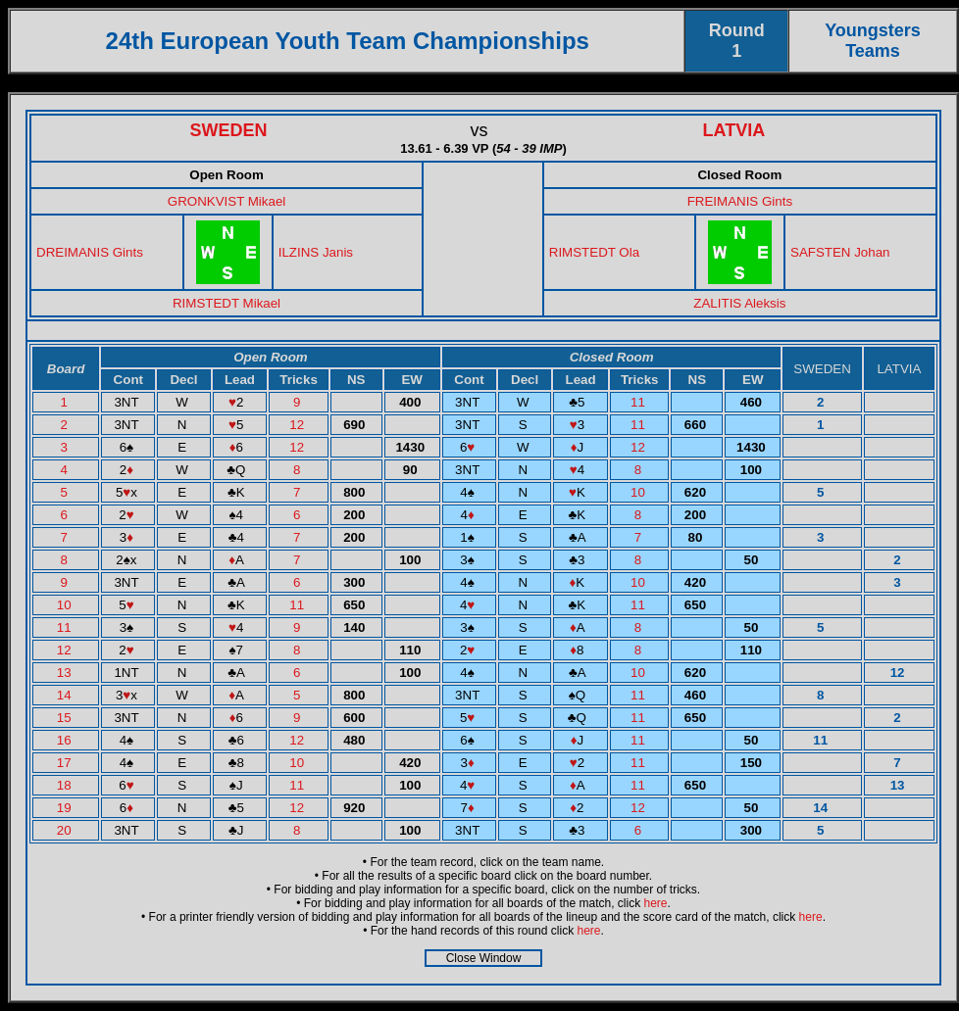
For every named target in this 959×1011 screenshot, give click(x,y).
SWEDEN (229, 130)
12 (298, 424)
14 (66, 695)
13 (66, 672)
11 (640, 402)
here (656, 903)
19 (66, 807)
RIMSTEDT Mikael (226, 303)
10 (640, 492)
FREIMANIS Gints (739, 201)
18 (66, 785)
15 (66, 717)
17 (66, 762)
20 (66, 830)
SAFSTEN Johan (839, 252)
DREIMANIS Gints (89, 252)
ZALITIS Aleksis (739, 303)
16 (66, 740)
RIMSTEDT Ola (594, 252)
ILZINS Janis (315, 252)
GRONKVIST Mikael (226, 201)
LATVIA (734, 130)
